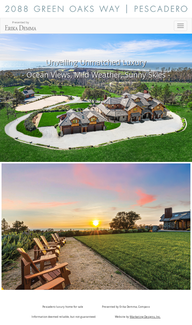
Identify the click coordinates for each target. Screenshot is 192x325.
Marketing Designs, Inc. (145, 317)
